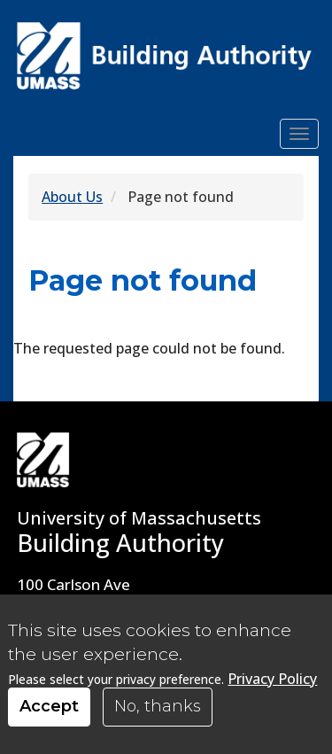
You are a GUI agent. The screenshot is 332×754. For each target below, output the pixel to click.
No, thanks (157, 714)
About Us (72, 196)
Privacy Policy (272, 686)
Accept (49, 714)
